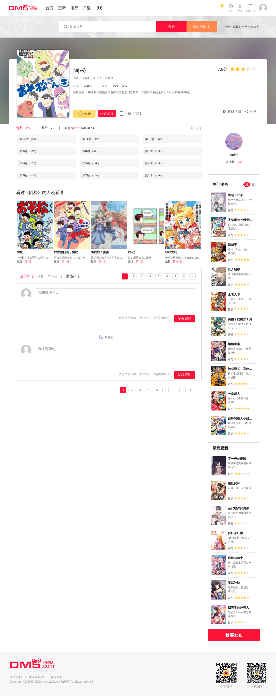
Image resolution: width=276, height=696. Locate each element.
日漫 (87, 8)
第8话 (90, 151)
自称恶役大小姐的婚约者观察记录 (250, 418)
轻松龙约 (171, 252)
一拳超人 (234, 393)
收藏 (84, 113)
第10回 (140, 261)
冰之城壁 (234, 269)
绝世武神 (234, 483)
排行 (74, 8)
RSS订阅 (234, 111)
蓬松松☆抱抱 (100, 252)
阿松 (20, 252)
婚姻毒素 (234, 344)
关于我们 (16, 677)
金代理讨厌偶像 (238, 508)
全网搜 (201, 26)
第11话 (92, 139)
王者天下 (234, 294)
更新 (62, 8)
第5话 (91, 163)
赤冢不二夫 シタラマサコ (97, 78)
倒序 (199, 128)
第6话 (28, 163)
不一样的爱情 (237, 458)
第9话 (28, 151)
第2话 (91, 175)
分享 (253, 111)
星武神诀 (234, 582)
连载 (23, 128)
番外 (48, 128)
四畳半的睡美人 (238, 607)
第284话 (177, 261)
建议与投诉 (36, 677)
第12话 (75, 128)
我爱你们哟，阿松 (66, 252)
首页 (49, 8)
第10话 (155, 139)
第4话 (154, 163)
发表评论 (184, 318)
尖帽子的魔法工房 (240, 319)
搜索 (171, 26)
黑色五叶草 (235, 195)
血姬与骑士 (235, 558)
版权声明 (56, 677)
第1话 (154, 175)
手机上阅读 (133, 113)
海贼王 (232, 244)
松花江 (132, 252)
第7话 (154, 151)
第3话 (28, 175)
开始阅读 (107, 113)
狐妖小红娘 (235, 533)
